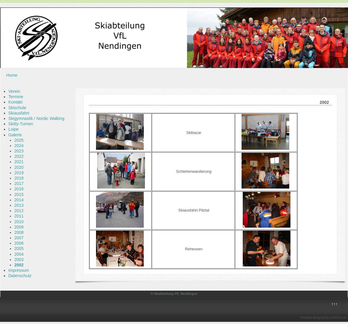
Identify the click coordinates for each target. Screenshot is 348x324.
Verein (14, 91)
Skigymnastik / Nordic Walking (36, 118)
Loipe (13, 129)
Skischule (17, 107)
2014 (19, 200)
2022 (19, 156)
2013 (19, 205)
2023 (19, 151)
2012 (19, 210)
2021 (19, 161)
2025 (19, 140)
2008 (19, 232)
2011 (19, 216)
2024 (19, 145)
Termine (15, 96)
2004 (19, 254)
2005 (19, 248)
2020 (19, 167)
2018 (19, 178)
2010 (19, 221)
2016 (19, 188)
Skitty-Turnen (20, 123)
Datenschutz (20, 275)
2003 (19, 259)
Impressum (18, 270)
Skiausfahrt (18, 113)
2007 (19, 237)
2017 (19, 183)
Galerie (15, 134)
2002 (19, 265)
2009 (19, 227)
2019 (19, 172)
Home (11, 75)
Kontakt (15, 102)
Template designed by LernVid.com (323, 317)
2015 (19, 194)
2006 (19, 243)
